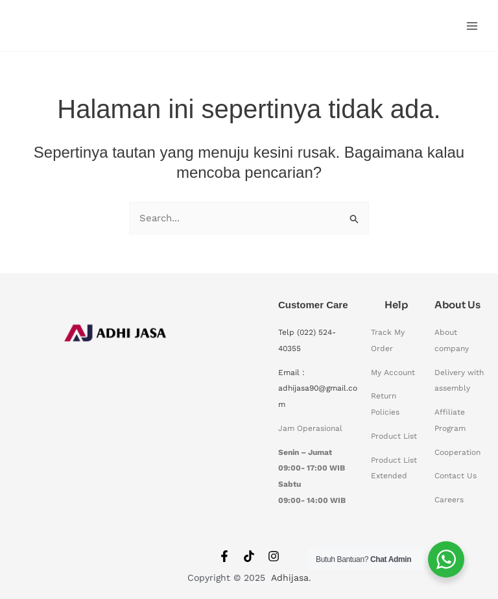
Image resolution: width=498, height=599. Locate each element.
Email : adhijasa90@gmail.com (317, 389)
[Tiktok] (249, 556)
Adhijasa (290, 578)
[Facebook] (224, 556)
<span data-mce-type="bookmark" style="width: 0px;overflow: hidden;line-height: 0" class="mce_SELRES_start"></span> (116, 417)
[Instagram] (273, 556)
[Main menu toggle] (471, 25)
